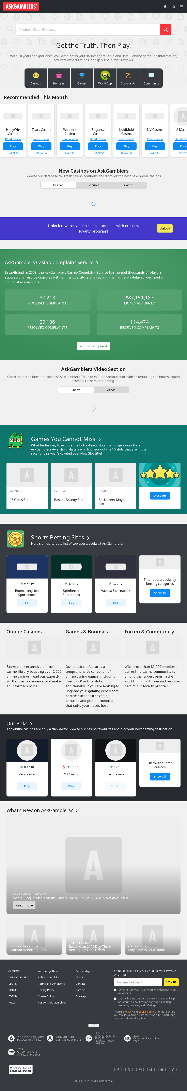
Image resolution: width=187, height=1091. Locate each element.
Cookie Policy (46, 996)
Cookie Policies (147, 1011)
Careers (80, 990)
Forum (13, 996)
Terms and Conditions (51, 983)
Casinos (14, 971)
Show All (160, 593)
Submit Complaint (48, 977)
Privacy (129, 1011)
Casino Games (18, 977)
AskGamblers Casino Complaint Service (52, 262)
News (12, 1002)
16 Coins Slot (20, 500)
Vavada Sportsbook (115, 591)
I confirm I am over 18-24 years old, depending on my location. (147, 991)
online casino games (82, 676)
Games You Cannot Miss (66, 439)
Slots (13, 983)
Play (13, 146)
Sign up (171, 982)
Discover (160, 495)
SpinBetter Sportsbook (71, 593)
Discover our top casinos (160, 765)
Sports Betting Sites (61, 537)
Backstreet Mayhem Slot (113, 502)
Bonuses (14, 990)
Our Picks (20, 723)
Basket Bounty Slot (69, 500)
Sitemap (81, 996)
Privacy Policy (46, 990)
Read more (24, 905)
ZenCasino (27, 774)
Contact (80, 983)
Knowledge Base (48, 971)
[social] (118, 1070)
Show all (160, 776)
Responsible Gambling (52, 1002)
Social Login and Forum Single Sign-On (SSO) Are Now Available (70, 897)
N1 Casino (71, 774)
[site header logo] (21, 6)
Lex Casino (115, 774)
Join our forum (147, 681)
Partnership (83, 971)
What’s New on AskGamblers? (42, 810)
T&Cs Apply (13, 153)
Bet (27, 602)
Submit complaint (93, 346)
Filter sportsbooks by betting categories (160, 582)
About (79, 977)
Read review (13, 139)
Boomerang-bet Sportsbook (27, 593)
